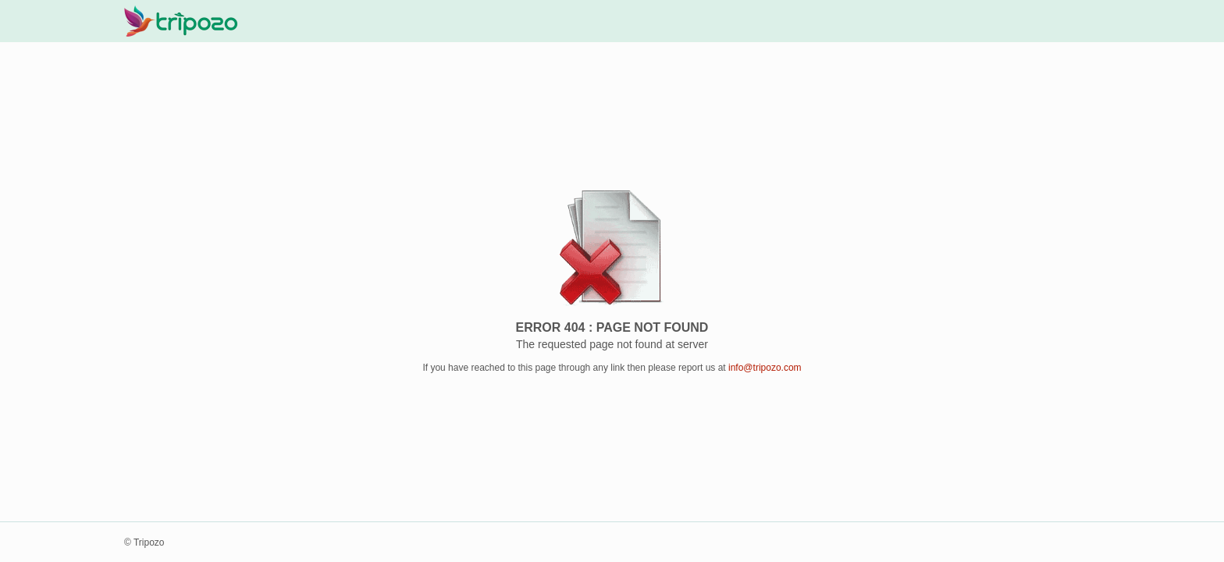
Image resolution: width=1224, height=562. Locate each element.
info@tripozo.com (765, 367)
